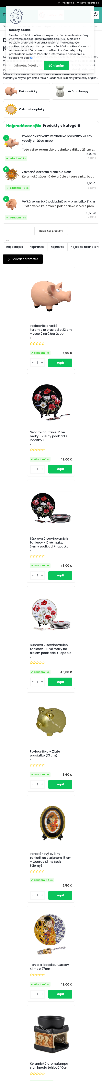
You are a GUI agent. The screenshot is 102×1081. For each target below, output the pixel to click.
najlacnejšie (14, 247)
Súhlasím (56, 65)
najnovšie (57, 247)
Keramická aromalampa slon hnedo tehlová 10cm (74, 669)
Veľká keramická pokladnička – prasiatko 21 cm (74, 878)
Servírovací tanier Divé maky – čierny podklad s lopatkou (74, 331)
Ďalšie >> (58, 931)
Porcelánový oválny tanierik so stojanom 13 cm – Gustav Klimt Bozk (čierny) (73, 562)
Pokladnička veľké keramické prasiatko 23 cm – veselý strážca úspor (25, 332)
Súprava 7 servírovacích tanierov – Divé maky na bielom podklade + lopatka (74, 447)
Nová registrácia (89, 2)
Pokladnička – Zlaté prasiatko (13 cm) (22, 559)
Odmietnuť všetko (26, 66)
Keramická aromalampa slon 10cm (74, 773)
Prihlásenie (68, 2)
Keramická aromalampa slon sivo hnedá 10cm (26, 773)
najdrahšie (36, 247)
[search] (95, 14)
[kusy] (14, 371)
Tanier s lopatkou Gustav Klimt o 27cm (26, 669)
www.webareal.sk (67, 1077)
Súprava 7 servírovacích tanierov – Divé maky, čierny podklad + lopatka (26, 446)
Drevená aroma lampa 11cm (24, 877)
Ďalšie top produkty (51, 231)
